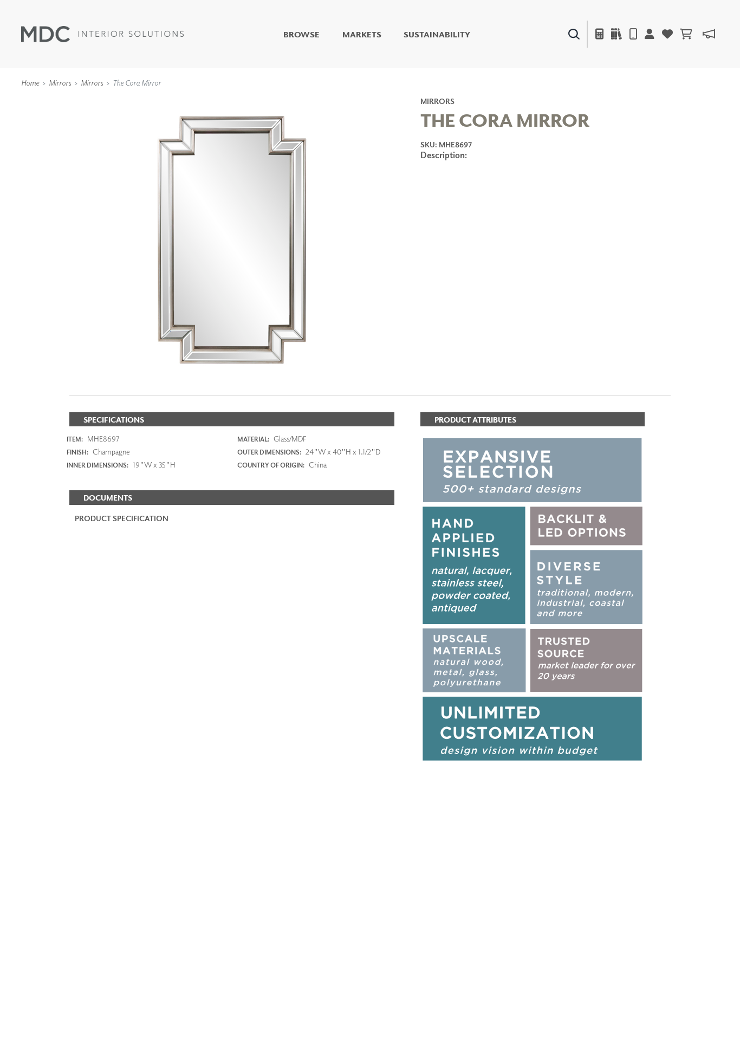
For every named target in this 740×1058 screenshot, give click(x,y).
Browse (301, 34)
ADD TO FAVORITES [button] (481, 189)
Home (30, 82)
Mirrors (60, 82)
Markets (361, 34)
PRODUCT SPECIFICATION (121, 518)
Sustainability (437, 34)
